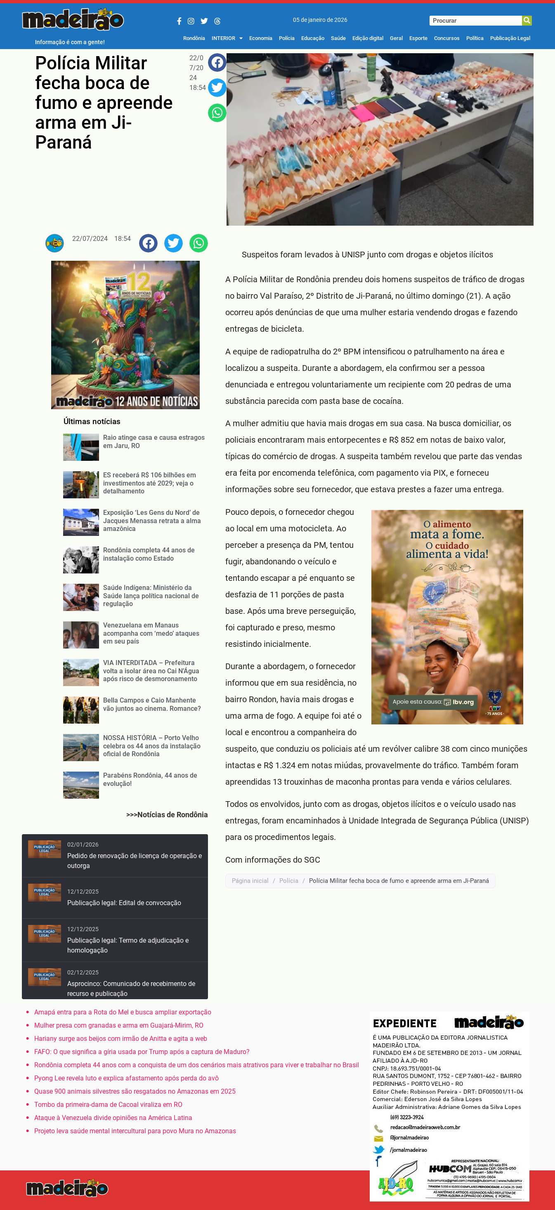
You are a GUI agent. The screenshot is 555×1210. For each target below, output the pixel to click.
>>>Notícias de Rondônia (167, 814)
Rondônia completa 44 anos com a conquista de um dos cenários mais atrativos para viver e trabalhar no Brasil (196, 1065)
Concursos (447, 38)
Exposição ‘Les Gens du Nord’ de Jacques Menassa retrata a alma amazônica (152, 520)
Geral (396, 38)
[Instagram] (191, 21)
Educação (312, 38)
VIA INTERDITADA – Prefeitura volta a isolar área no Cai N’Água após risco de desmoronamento (151, 670)
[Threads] (217, 21)
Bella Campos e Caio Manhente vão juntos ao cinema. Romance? (152, 704)
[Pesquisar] (527, 21)
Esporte (418, 38)
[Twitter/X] (204, 21)
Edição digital (367, 38)
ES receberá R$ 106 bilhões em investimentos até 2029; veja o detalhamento (149, 483)
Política (475, 38)
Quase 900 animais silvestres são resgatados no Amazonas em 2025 (135, 1091)
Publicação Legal (510, 38)
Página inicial (250, 881)
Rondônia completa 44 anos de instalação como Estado (149, 554)
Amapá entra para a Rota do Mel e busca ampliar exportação (122, 1012)
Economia (260, 38)
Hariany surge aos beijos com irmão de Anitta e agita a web (120, 1039)
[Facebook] (179, 21)
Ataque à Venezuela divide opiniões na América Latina (113, 1118)
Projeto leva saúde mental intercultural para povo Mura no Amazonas (135, 1131)
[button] (217, 62)
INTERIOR (227, 38)
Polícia (287, 38)
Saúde (338, 38)
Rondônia (194, 38)
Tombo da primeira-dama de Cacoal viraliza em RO (108, 1105)
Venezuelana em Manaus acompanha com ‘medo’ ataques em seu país (151, 633)
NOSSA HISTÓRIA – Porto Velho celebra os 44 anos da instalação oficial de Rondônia (152, 745)
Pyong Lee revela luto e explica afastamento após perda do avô (126, 1078)
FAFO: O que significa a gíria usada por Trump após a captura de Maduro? (142, 1052)
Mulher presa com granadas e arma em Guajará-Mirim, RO (118, 1025)
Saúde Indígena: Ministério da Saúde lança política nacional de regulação (151, 595)
